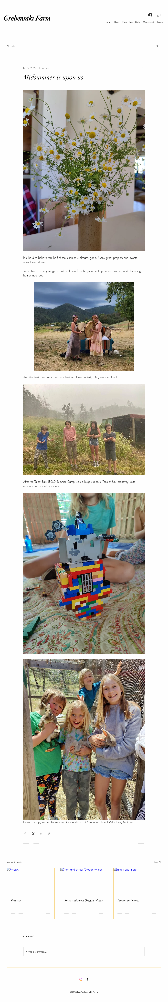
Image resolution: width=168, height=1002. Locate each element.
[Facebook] (87, 979)
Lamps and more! (128, 900)
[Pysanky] (30, 881)
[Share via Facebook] (24, 833)
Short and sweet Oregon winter (83, 900)
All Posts (10, 45)
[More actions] (143, 68)
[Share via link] (49, 833)
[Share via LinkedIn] (40, 833)
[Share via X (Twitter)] (32, 833)
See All (157, 861)
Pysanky (16, 900)
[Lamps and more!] (137, 881)
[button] (156, 46)
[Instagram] (80, 979)
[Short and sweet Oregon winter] (84, 881)
